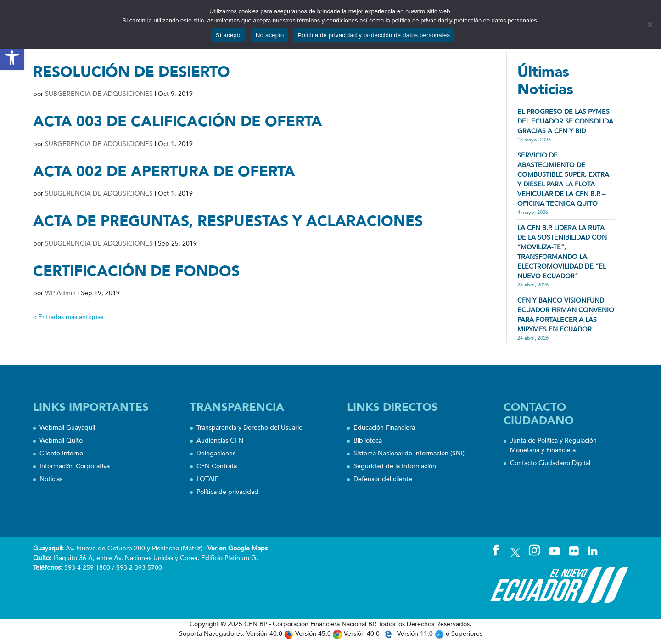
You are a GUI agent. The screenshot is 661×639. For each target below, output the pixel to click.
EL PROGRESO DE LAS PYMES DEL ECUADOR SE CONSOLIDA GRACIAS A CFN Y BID (565, 121)
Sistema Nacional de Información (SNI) (409, 453)
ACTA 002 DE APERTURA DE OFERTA (164, 172)
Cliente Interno (61, 453)
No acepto (270, 35)
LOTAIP (207, 479)
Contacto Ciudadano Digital (550, 463)
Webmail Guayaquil (67, 427)
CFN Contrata (216, 466)
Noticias (50, 479)
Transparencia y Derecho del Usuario (249, 427)
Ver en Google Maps (237, 548)
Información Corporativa (74, 466)
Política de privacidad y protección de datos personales (373, 35)
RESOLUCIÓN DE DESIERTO (131, 72)
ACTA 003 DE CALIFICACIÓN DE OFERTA (177, 122)
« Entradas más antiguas (68, 317)
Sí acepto (229, 35)
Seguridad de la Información (394, 466)
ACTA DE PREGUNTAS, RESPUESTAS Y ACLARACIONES (228, 221)
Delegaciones (215, 453)
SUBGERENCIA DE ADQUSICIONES (99, 94)
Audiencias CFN (219, 440)
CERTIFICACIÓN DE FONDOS (136, 271)
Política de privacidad (227, 492)
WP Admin (60, 293)
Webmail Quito (61, 440)
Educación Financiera (384, 427)
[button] (12, 58)
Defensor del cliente (382, 479)
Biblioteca (367, 440)
